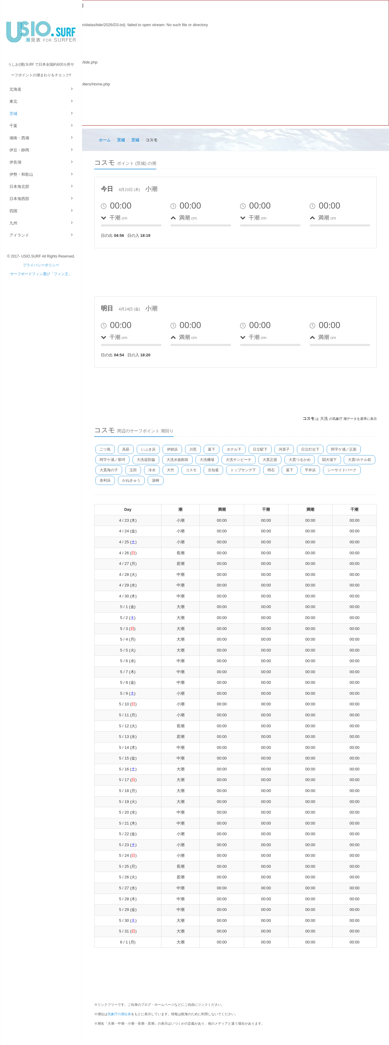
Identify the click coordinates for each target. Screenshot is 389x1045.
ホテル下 (234, 449)
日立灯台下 (310, 449)
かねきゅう (131, 480)
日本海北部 (19, 186)
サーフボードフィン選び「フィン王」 (41, 274)
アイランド (19, 235)
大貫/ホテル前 (359, 460)
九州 (13, 223)
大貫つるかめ (300, 460)
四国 (13, 211)
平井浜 (310, 470)
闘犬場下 (329, 460)
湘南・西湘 (19, 138)
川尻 (193, 449)
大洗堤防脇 (146, 460)
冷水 (152, 470)
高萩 (125, 449)
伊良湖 (15, 162)
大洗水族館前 (177, 460)
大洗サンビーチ (238, 460)
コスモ (191, 470)
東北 (13, 101)
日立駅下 (260, 449)
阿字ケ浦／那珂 (112, 460)
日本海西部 (19, 198)
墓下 (211, 449)
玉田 (133, 470)
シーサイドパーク (341, 470)
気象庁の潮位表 (119, 1014)
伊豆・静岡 (19, 150)
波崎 (155, 480)
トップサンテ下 (243, 470)
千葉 (13, 125)
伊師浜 (172, 449)
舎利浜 (105, 480)
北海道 (15, 89)
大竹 (170, 470)
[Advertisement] (204, 271)
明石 (271, 470)
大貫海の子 (109, 470)
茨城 (13, 113)
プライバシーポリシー (41, 265)
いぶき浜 (148, 449)
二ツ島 (105, 449)
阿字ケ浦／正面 (343, 449)
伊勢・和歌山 (21, 174)
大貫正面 (270, 460)
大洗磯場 (207, 460)
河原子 (284, 449)
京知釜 (213, 470)
